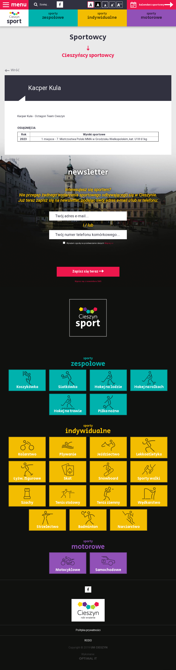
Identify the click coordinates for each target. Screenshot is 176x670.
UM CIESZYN (99, 647)
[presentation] (88, 255)
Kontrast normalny (90, 4)
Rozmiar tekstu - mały (105, 4)
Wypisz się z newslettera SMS (88, 281)
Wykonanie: (88, 656)
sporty (53, 16)
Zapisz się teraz (88, 271)
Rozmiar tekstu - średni (112, 4)
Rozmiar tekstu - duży (119, 4)
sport (14, 21)
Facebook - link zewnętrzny (60, 5)
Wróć (15, 70)
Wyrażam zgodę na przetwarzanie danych (85, 243)
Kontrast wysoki (98, 4)
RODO (88, 640)
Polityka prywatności (88, 630)
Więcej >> (108, 243)
